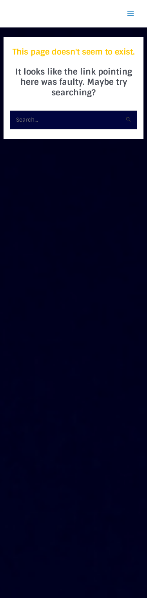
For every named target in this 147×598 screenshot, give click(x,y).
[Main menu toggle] (130, 13)
